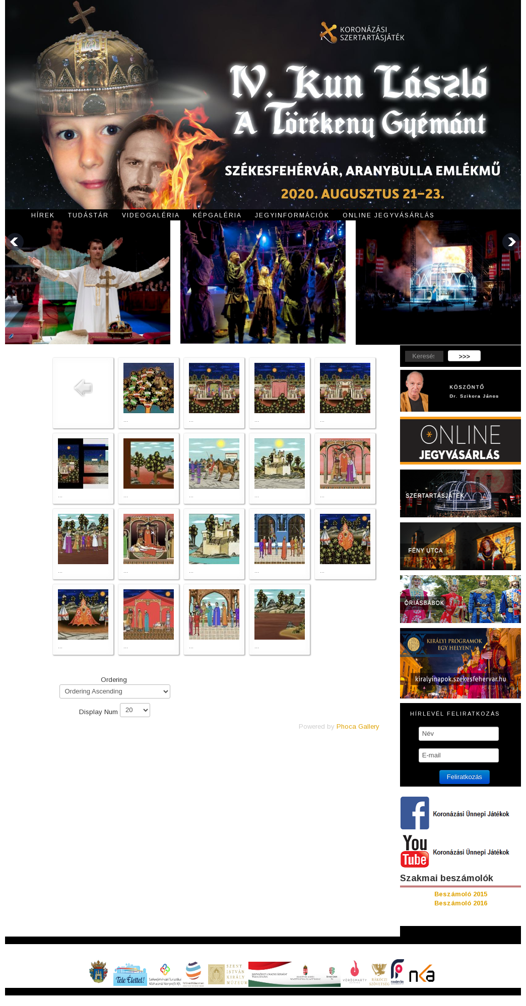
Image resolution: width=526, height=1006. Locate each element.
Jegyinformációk (292, 215)
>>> (464, 356)
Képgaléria (217, 215)
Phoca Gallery (358, 726)
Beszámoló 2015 (460, 894)
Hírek (43, 215)
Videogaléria (151, 215)
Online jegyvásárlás (389, 215)
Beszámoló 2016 (460, 903)
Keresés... (400, 350)
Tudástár (88, 215)
